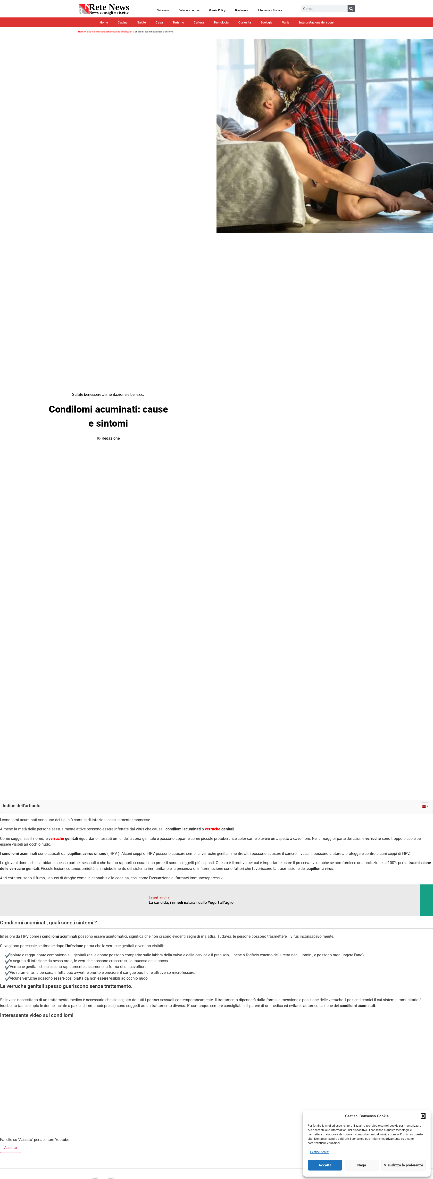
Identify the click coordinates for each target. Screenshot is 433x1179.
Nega (361, 1165)
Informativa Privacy (270, 10)
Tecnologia (221, 22)
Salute (141, 22)
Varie (285, 22)
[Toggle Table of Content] (422, 806)
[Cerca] (351, 8)
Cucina (122, 22)
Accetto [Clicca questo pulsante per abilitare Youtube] (10, 1147)
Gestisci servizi (319, 1152)
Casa (159, 22)
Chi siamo (163, 10)
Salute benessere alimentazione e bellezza (109, 31)
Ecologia (266, 22)
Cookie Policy (217, 10)
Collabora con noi (189, 10)
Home (104, 22)
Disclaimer (241, 10)
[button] (423, 1116)
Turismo (178, 22)
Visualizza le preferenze (403, 1165)
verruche (212, 829)
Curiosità (244, 22)
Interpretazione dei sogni (316, 22)
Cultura (199, 22)
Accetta (325, 1165)
